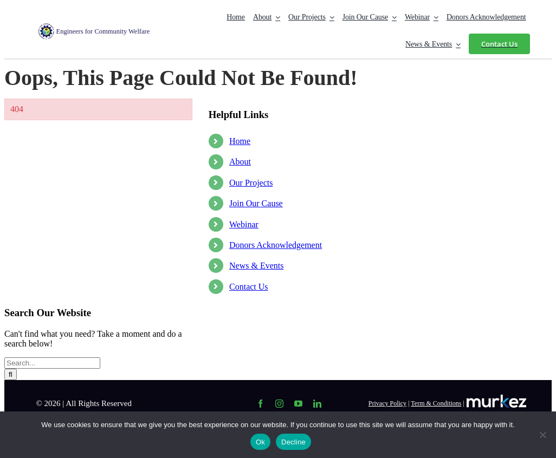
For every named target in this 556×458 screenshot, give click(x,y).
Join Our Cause (256, 203)
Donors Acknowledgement (275, 245)
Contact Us (248, 286)
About (240, 161)
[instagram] (279, 404)
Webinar (243, 224)
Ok (260, 442)
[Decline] (542, 434)
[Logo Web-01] (100, 27)
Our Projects (251, 182)
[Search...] (52, 363)
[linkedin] (317, 404)
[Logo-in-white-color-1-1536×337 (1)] (496, 398)
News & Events (256, 265)
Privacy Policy (387, 403)
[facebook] (260, 404)
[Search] (10, 374)
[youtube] (298, 404)
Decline (293, 442)
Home (239, 141)
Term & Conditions (436, 403)
